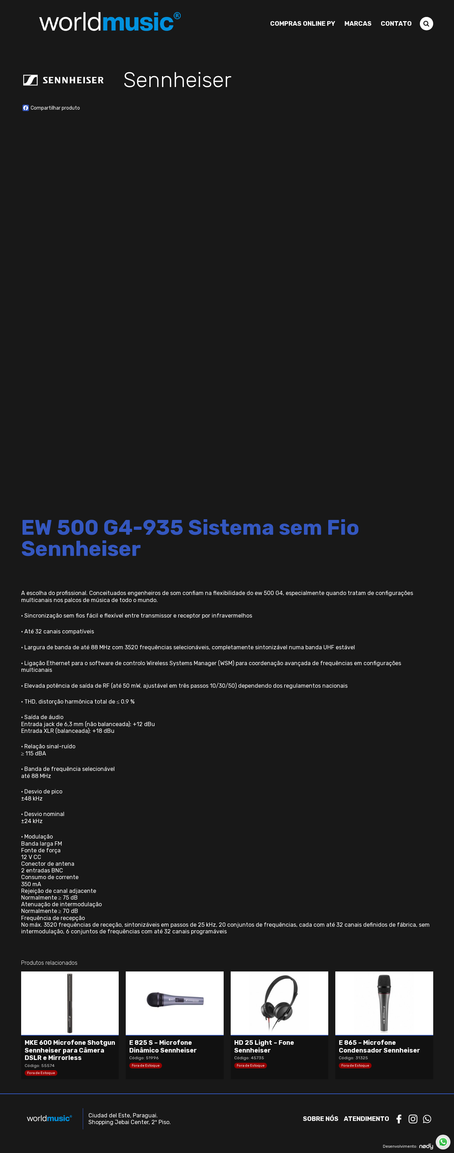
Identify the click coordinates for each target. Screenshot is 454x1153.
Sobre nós (320, 1119)
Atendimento (366, 1119)
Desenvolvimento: (408, 1146)
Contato (396, 23)
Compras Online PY (302, 23)
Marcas (358, 23)
